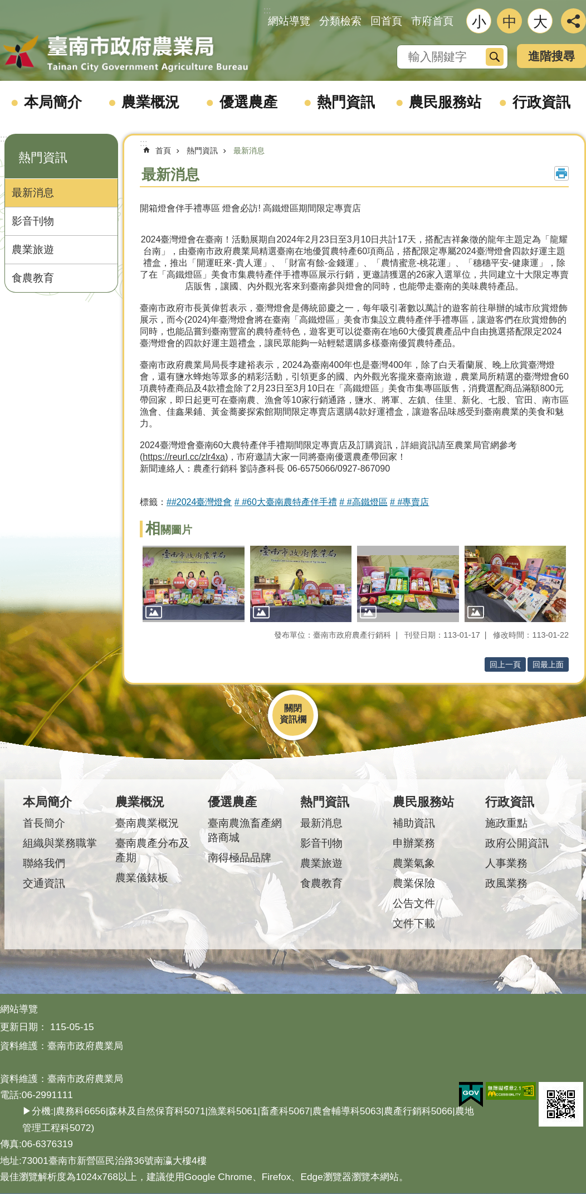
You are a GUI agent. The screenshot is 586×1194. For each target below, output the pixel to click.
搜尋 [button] (495, 57)
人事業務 (506, 863)
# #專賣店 (409, 502)
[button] (194, 584)
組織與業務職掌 (60, 843)
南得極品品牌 (239, 857)
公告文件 (414, 903)
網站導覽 (289, 21)
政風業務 (506, 883)
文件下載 (414, 923)
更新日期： (23, 1026)
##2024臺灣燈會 (199, 502)
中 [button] (509, 22)
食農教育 (33, 278)
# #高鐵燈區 (363, 502)
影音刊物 (33, 221)
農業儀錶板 (141, 878)
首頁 (163, 150)
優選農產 (248, 102)
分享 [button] (573, 20)
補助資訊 (414, 823)
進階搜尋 (551, 56)
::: (3, 138)
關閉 (293, 708)
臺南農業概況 (147, 823)
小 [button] (479, 22)
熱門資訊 (346, 102)
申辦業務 (414, 843)
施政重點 (506, 823)
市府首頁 (432, 21)
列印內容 (561, 173)
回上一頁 (505, 664)
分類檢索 (340, 21)
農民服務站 (445, 102)
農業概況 (150, 102)
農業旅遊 (33, 249)
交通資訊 (44, 883)
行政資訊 (541, 102)
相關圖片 (168, 530)
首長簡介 (44, 823)
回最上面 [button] (548, 664)
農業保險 (414, 883)
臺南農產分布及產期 (152, 850)
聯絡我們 (44, 863)
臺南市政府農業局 (125, 54)
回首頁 (386, 21)
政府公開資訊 (517, 843)
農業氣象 (414, 863)
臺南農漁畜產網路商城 (245, 830)
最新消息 (33, 192)
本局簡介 (53, 102)
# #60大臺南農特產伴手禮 (286, 502)
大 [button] (540, 22)
